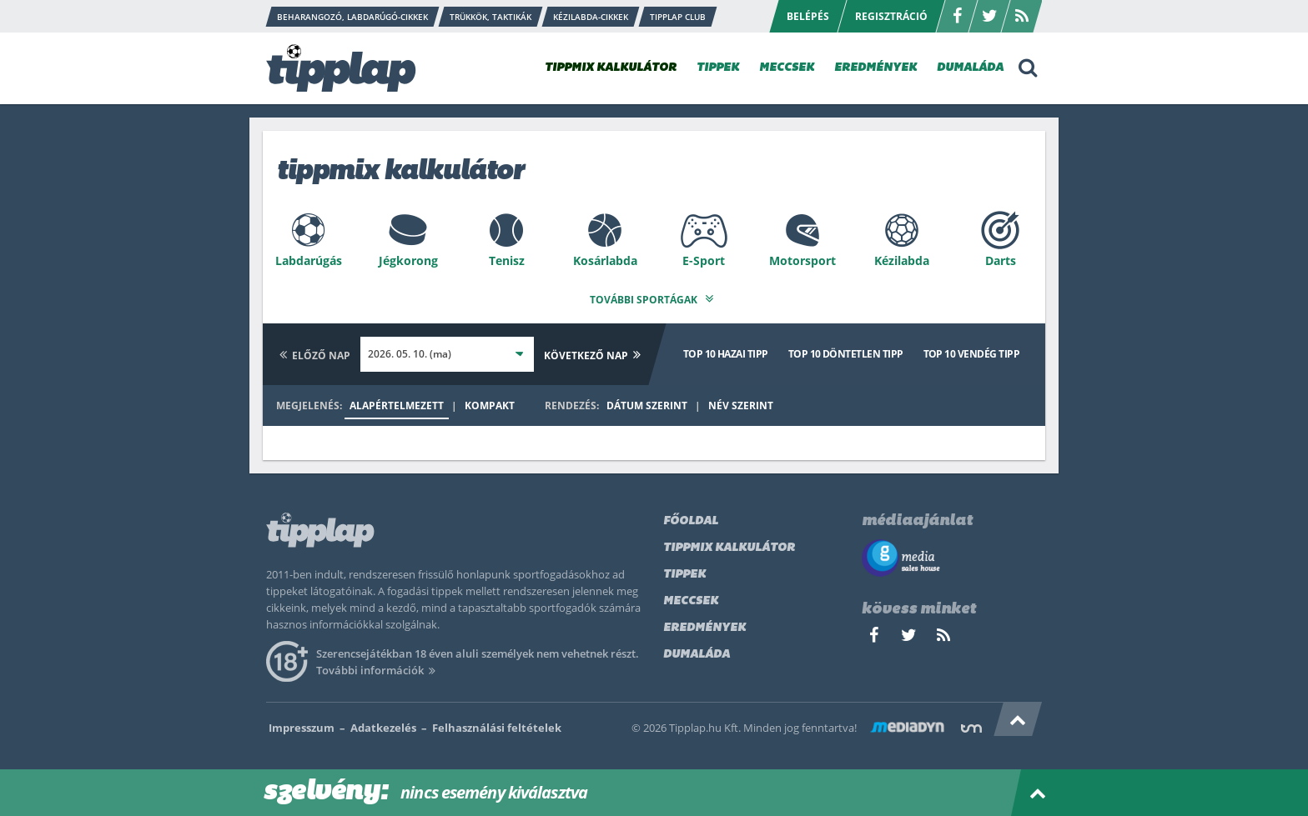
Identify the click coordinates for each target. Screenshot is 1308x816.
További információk (378, 666)
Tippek (684, 571)
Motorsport (802, 260)
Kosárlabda (605, 260)
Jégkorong (408, 260)
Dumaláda (696, 651)
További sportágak (654, 296)
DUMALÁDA (970, 68)
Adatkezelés (383, 724)
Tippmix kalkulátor (729, 544)
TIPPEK (718, 68)
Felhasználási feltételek (496, 724)
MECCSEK (786, 68)
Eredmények (704, 624)
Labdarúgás (308, 260)
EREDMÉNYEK (875, 68)
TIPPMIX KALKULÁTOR (611, 68)
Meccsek (690, 598)
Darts (1000, 260)
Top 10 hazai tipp (725, 350)
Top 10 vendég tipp (971, 350)
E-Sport (703, 260)
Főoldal (690, 518)
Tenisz (507, 260)
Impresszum (302, 724)
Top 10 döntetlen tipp (845, 350)
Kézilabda (901, 260)
